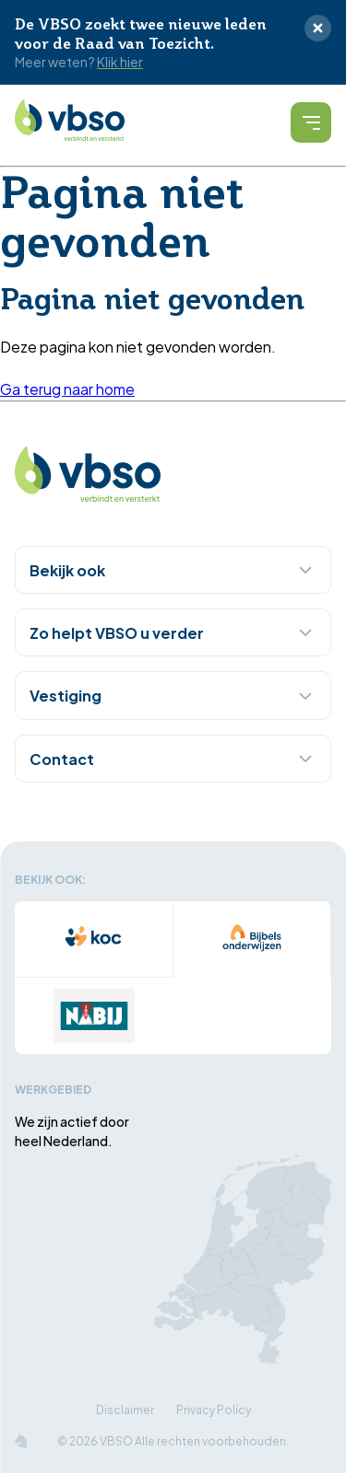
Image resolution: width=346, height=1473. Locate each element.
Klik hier (120, 61)
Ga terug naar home (67, 388)
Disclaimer (125, 1409)
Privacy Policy (213, 1409)
